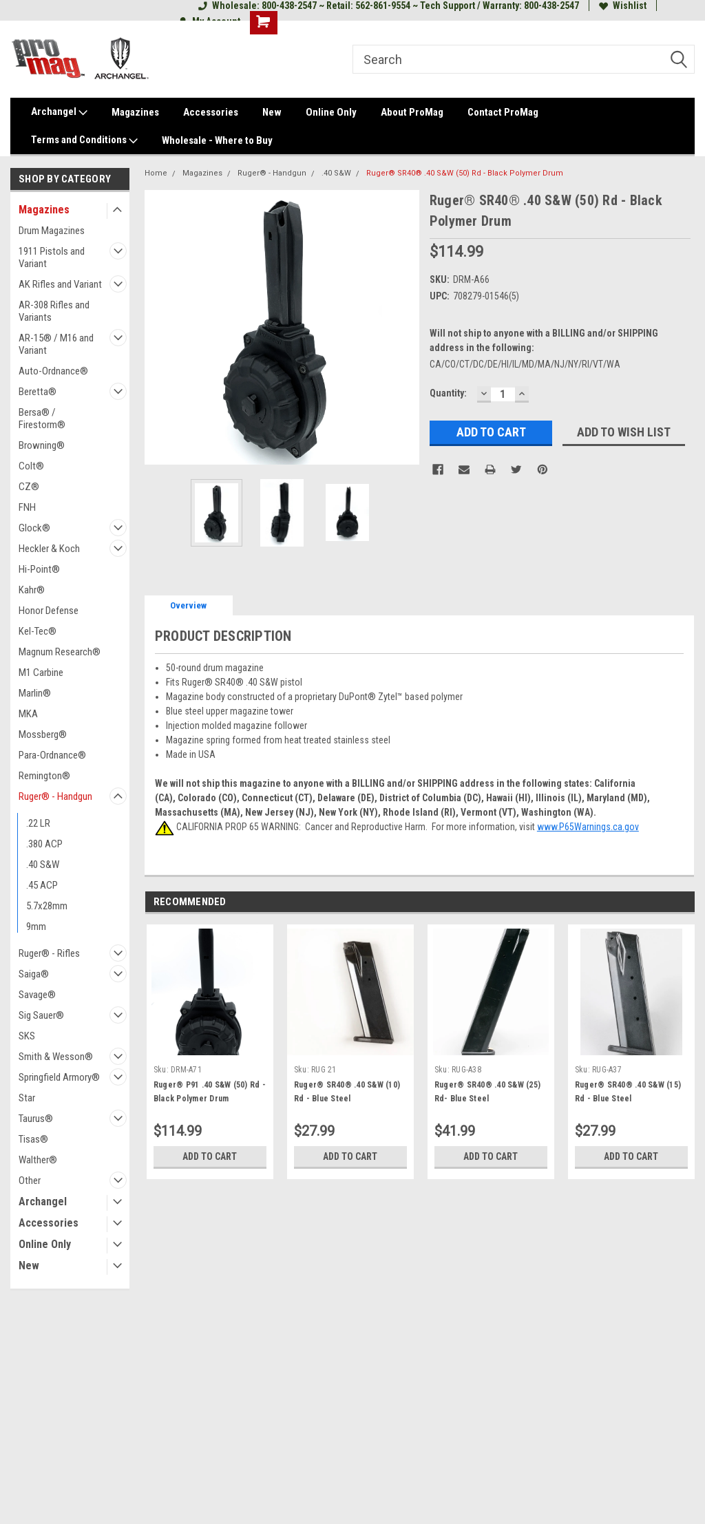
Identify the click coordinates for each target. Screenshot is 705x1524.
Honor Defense (48, 610)
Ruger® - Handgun (55, 796)
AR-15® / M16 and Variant (56, 344)
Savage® (37, 994)
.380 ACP (44, 844)
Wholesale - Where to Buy (217, 140)
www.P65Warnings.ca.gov (588, 826)
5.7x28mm (46, 906)
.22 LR (38, 823)
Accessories (210, 112)
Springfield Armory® (59, 1077)
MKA (28, 714)
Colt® (31, 466)
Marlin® (35, 693)
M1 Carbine (41, 672)
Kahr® (32, 590)
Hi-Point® (39, 569)
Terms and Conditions (84, 140)
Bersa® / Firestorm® (42, 418)
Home (156, 173)
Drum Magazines (52, 230)
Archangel (59, 112)
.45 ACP (42, 885)
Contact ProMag (502, 112)
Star (27, 1098)
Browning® (42, 445)
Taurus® (36, 1118)
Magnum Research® (60, 652)
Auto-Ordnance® (53, 371)
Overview (188, 605)
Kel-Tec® (37, 631)
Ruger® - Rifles (49, 953)
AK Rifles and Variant (60, 284)
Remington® (44, 776)
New (272, 112)
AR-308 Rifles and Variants (54, 311)
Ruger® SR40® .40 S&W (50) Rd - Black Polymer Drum (464, 173)
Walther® (38, 1160)
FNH (27, 507)
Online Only (331, 112)
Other (30, 1180)
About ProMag (412, 112)
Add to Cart (209, 1156)
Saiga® (34, 974)
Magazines (135, 112)
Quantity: (448, 393)
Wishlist (622, 5)
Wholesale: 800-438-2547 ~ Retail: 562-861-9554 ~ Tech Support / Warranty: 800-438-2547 (388, 5)
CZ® (29, 486)
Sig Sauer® (41, 1015)
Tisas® (33, 1139)
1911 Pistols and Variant (52, 257)
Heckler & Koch (49, 548)
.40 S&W (42, 864)
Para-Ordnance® (52, 755)
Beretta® (37, 391)
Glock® (34, 528)
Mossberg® (43, 734)
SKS (27, 1036)
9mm (36, 926)
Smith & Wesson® (56, 1056)
